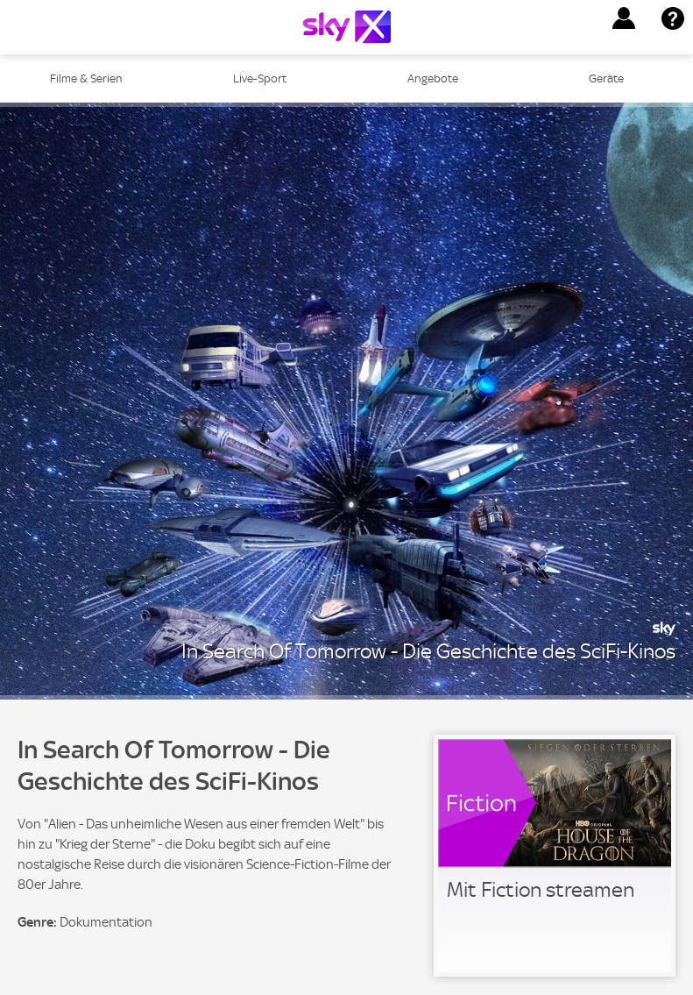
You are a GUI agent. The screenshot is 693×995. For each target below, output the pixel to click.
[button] (623, 18)
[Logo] (347, 27)
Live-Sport (259, 78)
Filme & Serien (86, 78)
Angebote (432, 78)
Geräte (606, 78)
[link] (554, 856)
